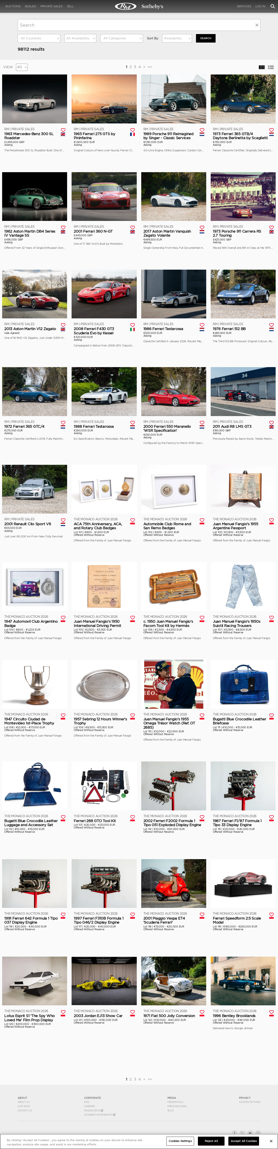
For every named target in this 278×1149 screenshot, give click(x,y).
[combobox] (39, 38)
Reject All (211, 1141)
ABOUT (22, 1097)
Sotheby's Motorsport (99, 1114)
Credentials (175, 1102)
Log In (260, 6)
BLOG (170, 1110)
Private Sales (51, 6)
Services (244, 6)
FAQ (86, 1102)
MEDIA (171, 1097)
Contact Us (25, 1110)
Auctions (12, 6)
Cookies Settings (250, 1102)
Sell (70, 6)
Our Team (24, 1106)
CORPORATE (92, 1097)
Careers (89, 1106)
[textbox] (39, 38)
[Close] (271, 1141)
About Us (23, 1102)
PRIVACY (245, 1097)
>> (150, 67)
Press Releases (177, 1106)
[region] (139, 1141)
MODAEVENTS (93, 1110)
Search (205, 38)
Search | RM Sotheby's (139, 6)
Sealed (30, 6)
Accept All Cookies (244, 1141)
